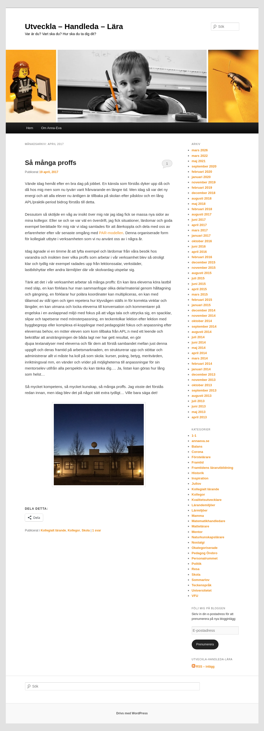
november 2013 (204, 380)
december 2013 (203, 374)
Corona (197, 452)
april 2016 (199, 252)
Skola (86, 530)
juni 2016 (199, 246)
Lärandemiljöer (203, 505)
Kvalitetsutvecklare (207, 500)
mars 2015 (200, 294)
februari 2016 (202, 257)
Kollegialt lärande (53, 530)
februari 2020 (202, 172)
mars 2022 (200, 156)
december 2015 (203, 262)
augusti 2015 (202, 273)
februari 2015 (202, 300)
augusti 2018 (202, 198)
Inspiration (200, 478)
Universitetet (202, 590)
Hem (29, 128)
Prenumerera (205, 644)
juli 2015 (198, 278)
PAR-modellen (111, 233)
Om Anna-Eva (51, 128)
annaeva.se (200, 441)
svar (96, 530)
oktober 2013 (202, 385)
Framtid (198, 462)
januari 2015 (201, 305)
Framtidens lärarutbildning (212, 468)
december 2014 (203, 310)
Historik (198, 473)
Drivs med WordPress (132, 713)
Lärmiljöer (200, 510)
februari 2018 (202, 209)
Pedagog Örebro (205, 553)
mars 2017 (200, 230)
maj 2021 (199, 161)
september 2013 (204, 390)
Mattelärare (200, 526)
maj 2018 (199, 204)
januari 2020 (201, 177)
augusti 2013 (202, 396)
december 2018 (203, 193)
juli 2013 (198, 401)
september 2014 (204, 326)
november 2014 (204, 316)
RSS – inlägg (203, 666)
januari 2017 (201, 235)
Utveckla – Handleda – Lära (74, 26)
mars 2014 (200, 358)
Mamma (198, 516)
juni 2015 (199, 284)
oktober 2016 (202, 241)
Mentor (197, 532)
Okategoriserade (205, 548)
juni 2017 (199, 220)
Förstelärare (201, 457)
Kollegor (74, 530)
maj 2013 (199, 412)
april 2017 (199, 225)
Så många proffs (51, 162)
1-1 (194, 435)
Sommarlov (201, 580)
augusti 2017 (202, 214)
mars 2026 (200, 150)
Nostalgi (198, 542)
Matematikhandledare (208, 521)
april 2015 (199, 289)
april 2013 (199, 417)
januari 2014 (201, 369)
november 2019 (204, 182)
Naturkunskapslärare (208, 537)
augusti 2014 (202, 332)
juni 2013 (199, 406)
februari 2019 (202, 187)
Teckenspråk (202, 585)
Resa (196, 569)
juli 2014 (198, 337)
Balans (197, 446)
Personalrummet (205, 558)
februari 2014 (202, 364)
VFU (195, 596)
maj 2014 (199, 348)
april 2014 (199, 353)
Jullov (196, 483)
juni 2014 (199, 342)
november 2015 (204, 268)
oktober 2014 (202, 321)
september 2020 (204, 166)
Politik (197, 564)
